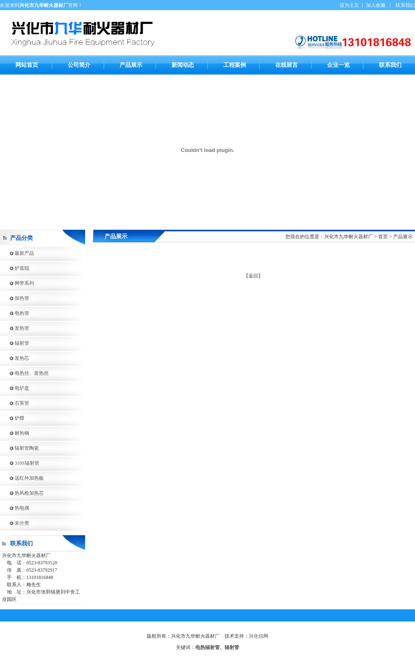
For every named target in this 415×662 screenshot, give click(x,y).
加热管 (14, 298)
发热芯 (14, 358)
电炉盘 (14, 388)
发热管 (14, 328)
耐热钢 (14, 433)
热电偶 (14, 508)
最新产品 (17, 253)
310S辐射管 (19, 463)
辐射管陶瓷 (19, 448)
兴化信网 (258, 636)
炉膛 (12, 418)
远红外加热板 (22, 478)
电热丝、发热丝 (24, 373)
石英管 (14, 403)
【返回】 (253, 276)
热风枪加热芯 (22, 493)
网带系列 (17, 283)
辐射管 (14, 343)
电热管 (14, 313)
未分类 (14, 523)
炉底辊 (14, 268)
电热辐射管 (207, 647)
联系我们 (405, 5)
